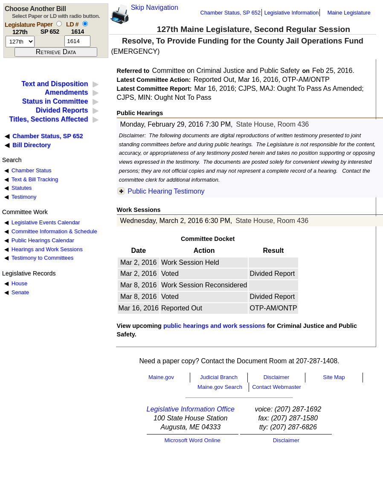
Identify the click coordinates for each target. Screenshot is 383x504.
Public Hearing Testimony (166, 191)
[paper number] (49, 41)
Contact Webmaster (276, 387)
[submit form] (56, 52)
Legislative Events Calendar (46, 222)
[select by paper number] (59, 23)
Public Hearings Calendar (43, 240)
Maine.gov (161, 377)
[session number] (20, 41)
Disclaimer (277, 377)
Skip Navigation (154, 7)
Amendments (66, 92)
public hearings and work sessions (214, 325)
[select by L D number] (85, 23)
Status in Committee (55, 101)
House (19, 283)
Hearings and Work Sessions (47, 249)
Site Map (334, 377)
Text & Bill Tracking (35, 179)
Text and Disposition (54, 83)
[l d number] (77, 41)
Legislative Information (291, 12)
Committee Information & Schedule (54, 231)
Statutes (22, 188)
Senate (20, 292)
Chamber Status (32, 170)
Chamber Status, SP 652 (230, 12)
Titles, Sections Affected (48, 119)
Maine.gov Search (219, 387)
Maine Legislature (348, 12)
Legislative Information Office (191, 409)
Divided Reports (62, 110)
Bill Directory (31, 145)
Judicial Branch (219, 377)
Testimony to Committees (42, 258)
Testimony (24, 197)
